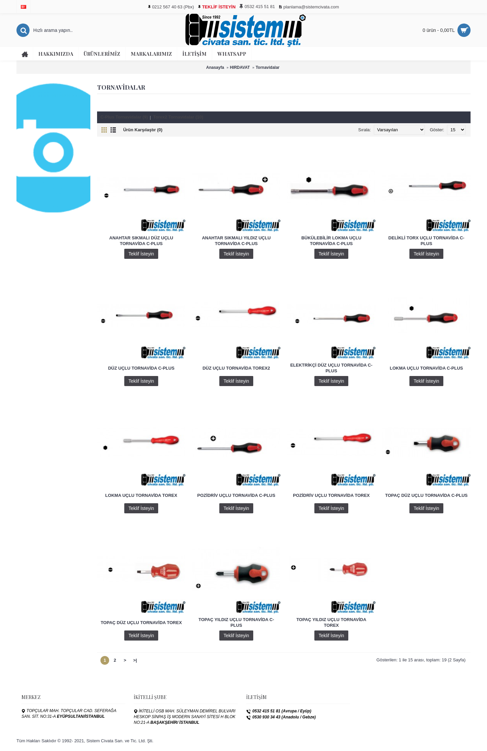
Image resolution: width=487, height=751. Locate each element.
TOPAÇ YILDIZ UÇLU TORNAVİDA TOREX (331, 622)
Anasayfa (215, 67)
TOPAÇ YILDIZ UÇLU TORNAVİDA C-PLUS (236, 622)
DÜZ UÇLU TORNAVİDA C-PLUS (141, 368)
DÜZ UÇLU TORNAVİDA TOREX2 (236, 368)
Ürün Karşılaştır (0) (143, 129)
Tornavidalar (267, 67)
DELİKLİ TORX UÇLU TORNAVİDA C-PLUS (426, 240)
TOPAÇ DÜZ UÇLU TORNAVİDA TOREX (141, 622)
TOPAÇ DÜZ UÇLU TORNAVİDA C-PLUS (426, 495)
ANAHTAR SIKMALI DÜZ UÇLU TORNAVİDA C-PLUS (141, 240)
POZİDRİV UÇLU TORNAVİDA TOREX (331, 495)
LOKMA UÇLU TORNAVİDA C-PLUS (426, 368)
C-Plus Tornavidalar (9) (124, 117)
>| (135, 660)
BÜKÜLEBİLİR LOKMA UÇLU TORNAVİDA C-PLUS (331, 240)
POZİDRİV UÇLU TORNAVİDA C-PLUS (236, 495)
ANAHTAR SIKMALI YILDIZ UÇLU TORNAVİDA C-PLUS (236, 240)
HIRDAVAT (240, 67)
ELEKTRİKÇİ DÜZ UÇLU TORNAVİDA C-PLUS (331, 368)
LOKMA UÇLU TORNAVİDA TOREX (141, 495)
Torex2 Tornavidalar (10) (178, 117)
